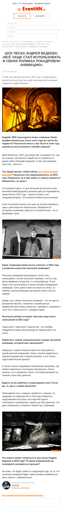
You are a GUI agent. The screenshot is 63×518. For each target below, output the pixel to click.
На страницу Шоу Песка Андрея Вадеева (23, 495)
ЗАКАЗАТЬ (22, 16)
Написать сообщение (21, 488)
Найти (4, 30)
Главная (5, 41)
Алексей (15, 485)
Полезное (13, 41)
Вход (15, 3)
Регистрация (27, 3)
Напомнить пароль (42, 3)
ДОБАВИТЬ (40, 16)
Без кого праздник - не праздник (31, 41)
